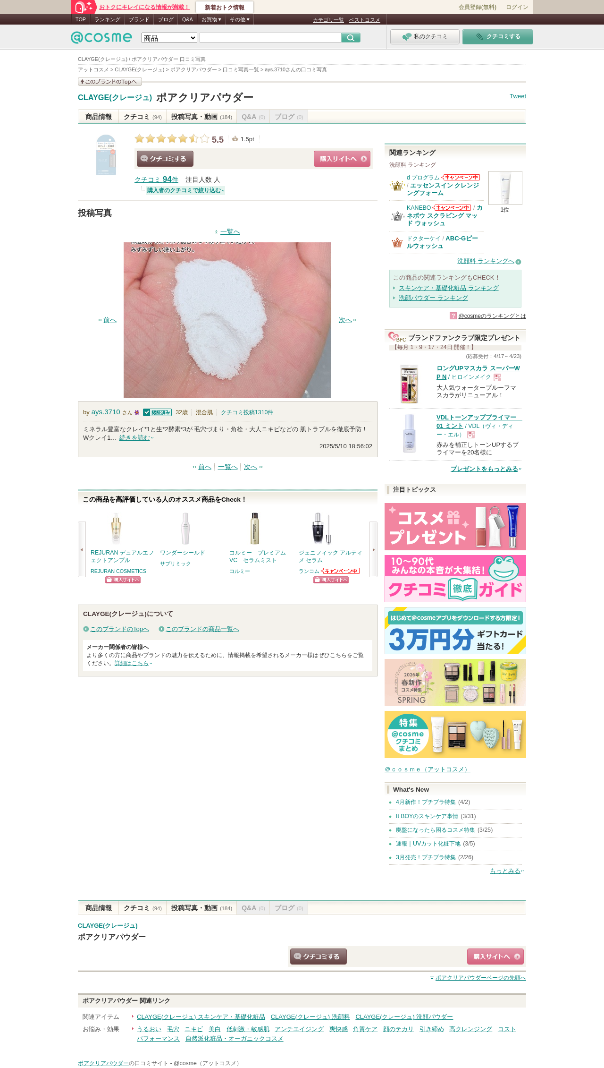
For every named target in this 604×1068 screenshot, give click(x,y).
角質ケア (365, 1029)
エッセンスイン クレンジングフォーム (443, 189)
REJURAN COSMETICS (118, 571)
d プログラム (423, 177)
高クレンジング (470, 1029)
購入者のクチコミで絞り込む (184, 190)
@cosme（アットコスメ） (208, 1063)
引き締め (431, 1029)
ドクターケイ (424, 238)
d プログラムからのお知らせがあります (460, 177)
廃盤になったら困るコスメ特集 (435, 830)
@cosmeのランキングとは (492, 316)
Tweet (518, 96)
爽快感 (338, 1029)
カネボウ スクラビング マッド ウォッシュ (445, 215)
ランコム (309, 571)
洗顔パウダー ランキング (433, 297)
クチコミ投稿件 (247, 412)
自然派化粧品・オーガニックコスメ (234, 1038)
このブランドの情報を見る (110, 81)
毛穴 (173, 1029)
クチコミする (165, 159)
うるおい (149, 1029)
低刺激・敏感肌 (247, 1029)
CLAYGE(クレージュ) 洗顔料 (310, 1016)
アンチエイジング (299, 1029)
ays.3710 (106, 412)
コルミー (239, 571)
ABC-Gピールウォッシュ (442, 242)
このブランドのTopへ (119, 628)
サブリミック (175, 563)
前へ (110, 320)
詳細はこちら (132, 663)
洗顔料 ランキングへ (485, 261)
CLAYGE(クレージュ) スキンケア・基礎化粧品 (201, 1016)
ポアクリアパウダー (204, 97)
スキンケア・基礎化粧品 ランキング (449, 287)
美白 (215, 1029)
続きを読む (134, 437)
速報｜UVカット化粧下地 (428, 843)
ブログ (166, 19)
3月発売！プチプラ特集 (426, 857)
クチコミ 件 (156, 179)
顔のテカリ (398, 1029)
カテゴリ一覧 (328, 20)
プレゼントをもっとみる (484, 468)
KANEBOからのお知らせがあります (451, 208)
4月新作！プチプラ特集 (426, 802)
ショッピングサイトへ (342, 159)
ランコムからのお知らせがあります (340, 571)
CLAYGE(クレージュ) (115, 98)
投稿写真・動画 (201, 116)
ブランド (139, 19)
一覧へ (230, 231)
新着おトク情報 (224, 7)
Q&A (187, 19)
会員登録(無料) (477, 7)
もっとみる (505, 870)
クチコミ (143, 116)
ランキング (107, 19)
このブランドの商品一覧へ (202, 628)
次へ (345, 320)
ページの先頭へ (481, 977)
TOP (81, 19)
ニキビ (194, 1029)
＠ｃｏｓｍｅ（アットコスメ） (427, 769)
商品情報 (98, 116)
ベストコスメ (364, 20)
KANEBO (419, 208)
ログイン (517, 7)
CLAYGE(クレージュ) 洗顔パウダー (404, 1016)
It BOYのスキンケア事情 (427, 816)
